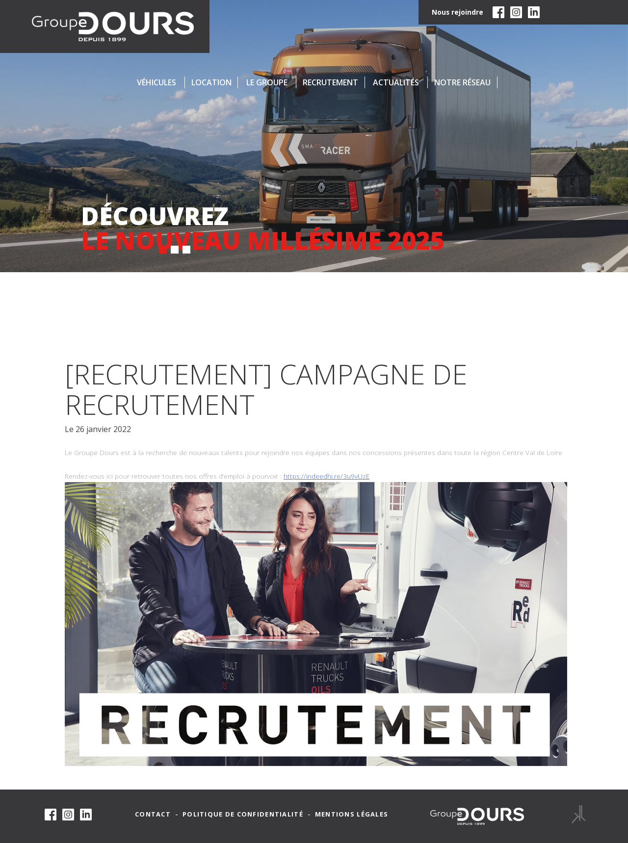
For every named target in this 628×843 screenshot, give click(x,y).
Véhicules (156, 82)
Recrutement (330, 82)
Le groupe (267, 82)
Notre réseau (462, 82)
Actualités (396, 82)
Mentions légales (351, 814)
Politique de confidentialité (243, 814)
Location (211, 82)
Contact (153, 814)
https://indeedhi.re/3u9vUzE (326, 476)
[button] (163, 250)
